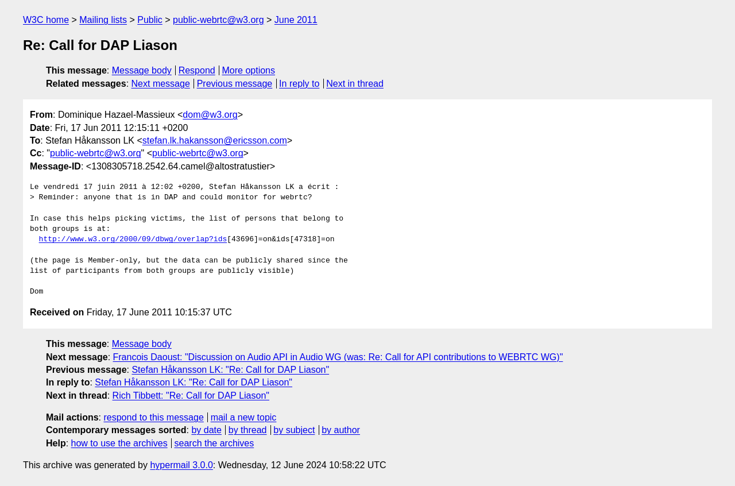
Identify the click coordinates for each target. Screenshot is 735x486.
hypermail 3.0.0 (181, 465)
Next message (160, 83)
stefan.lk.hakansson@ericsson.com (214, 140)
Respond (197, 70)
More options (249, 70)
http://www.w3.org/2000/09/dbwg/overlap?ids (133, 239)
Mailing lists (103, 20)
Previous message (235, 83)
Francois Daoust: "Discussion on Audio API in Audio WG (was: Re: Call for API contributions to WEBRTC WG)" (338, 357)
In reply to (299, 83)
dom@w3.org (210, 114)
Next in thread (355, 83)
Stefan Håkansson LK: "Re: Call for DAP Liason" (230, 370)
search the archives (214, 443)
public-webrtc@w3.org (218, 20)
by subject (294, 430)
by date (206, 430)
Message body (142, 70)
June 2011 (296, 20)
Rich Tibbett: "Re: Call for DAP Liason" (191, 395)
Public (150, 20)
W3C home (46, 20)
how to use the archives (119, 443)
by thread (248, 430)
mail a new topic (244, 417)
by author (341, 430)
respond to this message (153, 417)
